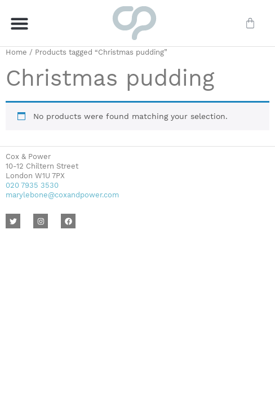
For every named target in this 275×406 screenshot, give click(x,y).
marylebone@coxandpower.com (62, 195)
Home (16, 52)
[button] (20, 23)
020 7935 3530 (32, 185)
